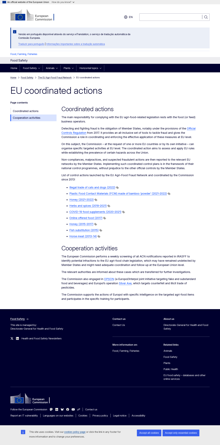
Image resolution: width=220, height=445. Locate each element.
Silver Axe (125, 283)
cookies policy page (75, 432)
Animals (50, 68)
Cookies (82, 415)
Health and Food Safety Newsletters (41, 338)
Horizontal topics (88, 68)
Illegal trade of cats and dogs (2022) (92, 187)
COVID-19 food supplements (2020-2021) (95, 211)
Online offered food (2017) (85, 218)
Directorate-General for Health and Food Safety (185, 326)
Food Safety (30, 68)
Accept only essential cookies (181, 433)
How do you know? (63, 2)
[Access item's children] (40, 68)
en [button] (128, 17)
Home (14, 68)
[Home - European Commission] (35, 15)
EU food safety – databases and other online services (184, 377)
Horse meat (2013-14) (83, 236)
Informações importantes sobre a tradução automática (75, 44)
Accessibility (138, 415)
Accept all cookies (149, 433)
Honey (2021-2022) (81, 199)
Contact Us (118, 325)
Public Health (170, 369)
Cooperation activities (26, 117)
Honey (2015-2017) (81, 224)
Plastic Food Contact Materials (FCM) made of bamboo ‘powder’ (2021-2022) (118, 193)
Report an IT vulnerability (24, 415)
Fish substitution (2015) (84, 230)
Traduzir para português (31, 44)
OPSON (109, 279)
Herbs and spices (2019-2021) (88, 205)
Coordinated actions (25, 111)
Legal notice (120, 415)
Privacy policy (100, 415)
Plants (67, 68)
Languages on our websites (58, 415)
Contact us (91, 409)
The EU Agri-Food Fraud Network (55, 77)
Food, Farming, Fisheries (23, 54)
